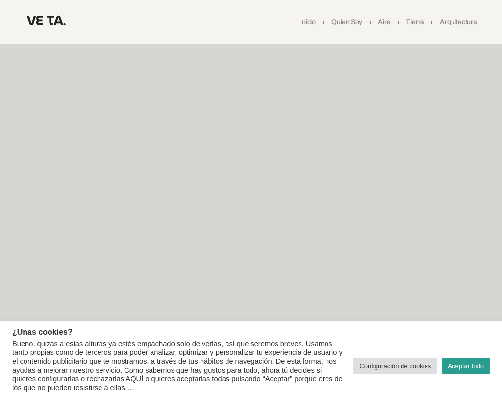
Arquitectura (458, 21)
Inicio (308, 21)
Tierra (415, 21)
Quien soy (346, 21)
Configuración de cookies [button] (395, 366)
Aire (384, 21)
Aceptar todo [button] (466, 366)
